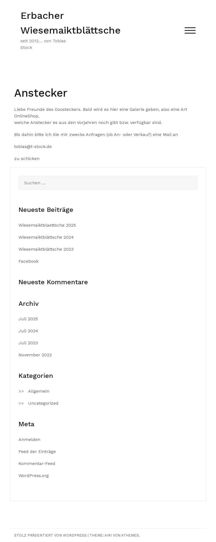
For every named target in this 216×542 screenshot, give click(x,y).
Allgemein (38, 391)
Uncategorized (43, 403)
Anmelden (29, 439)
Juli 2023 (28, 342)
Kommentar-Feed (37, 463)
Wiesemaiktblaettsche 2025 (47, 225)
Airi (108, 535)
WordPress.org (34, 475)
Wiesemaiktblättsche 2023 (46, 249)
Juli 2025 (28, 318)
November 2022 (35, 354)
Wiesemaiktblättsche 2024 (46, 237)
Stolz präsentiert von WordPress (50, 535)
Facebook (28, 261)
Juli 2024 (28, 330)
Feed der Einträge (37, 451)
